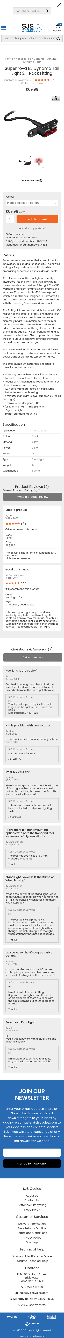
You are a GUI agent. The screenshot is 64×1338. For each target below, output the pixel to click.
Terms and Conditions (32, 1233)
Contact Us (31, 1200)
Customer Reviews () (18, 80)
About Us (32, 1196)
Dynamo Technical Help (32, 1261)
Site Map (32, 1242)
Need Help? (32, 1210)
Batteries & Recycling (32, 1205)
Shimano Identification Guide (32, 1256)
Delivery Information (32, 1224)
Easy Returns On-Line (32, 1228)
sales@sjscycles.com (34, 1293)
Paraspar (39, 1336)
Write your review (32, 83)
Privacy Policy (32, 1238)
